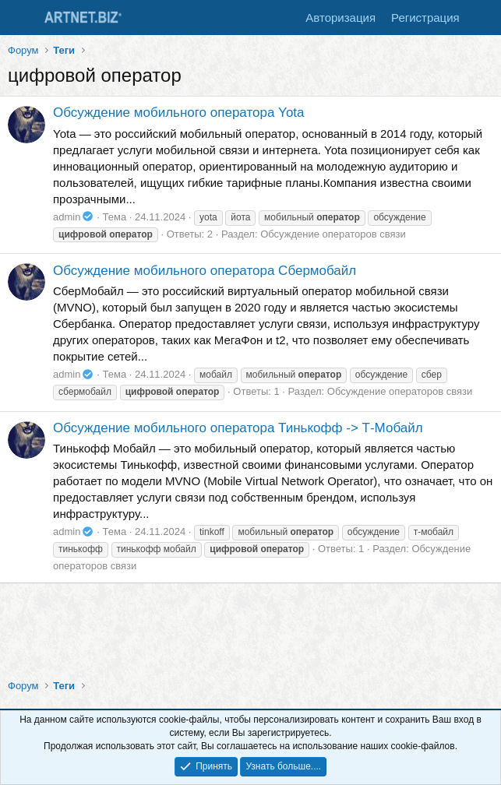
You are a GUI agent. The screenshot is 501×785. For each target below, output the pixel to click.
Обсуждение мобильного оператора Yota (179, 112)
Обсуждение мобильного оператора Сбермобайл (204, 270)
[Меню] (21, 17)
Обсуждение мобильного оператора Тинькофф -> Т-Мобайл (238, 428)
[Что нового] (482, 17)
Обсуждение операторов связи (333, 234)
